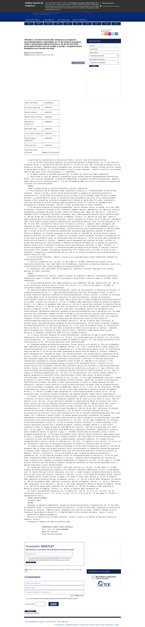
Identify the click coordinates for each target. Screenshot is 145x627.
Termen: (92, 46)
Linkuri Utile (84, 625)
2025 (38, 23)
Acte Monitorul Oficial (44, 569)
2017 (116, 23)
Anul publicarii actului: (97, 59)
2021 (77, 23)
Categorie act (48, 20)
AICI (90, 8)
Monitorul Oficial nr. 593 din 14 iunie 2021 (42, 54)
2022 (67, 23)
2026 (28, 23)
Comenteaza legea (78, 63)
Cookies (102, 625)
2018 (106, 23)
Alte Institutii (60, 569)
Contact (117, 625)
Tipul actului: (93, 52)
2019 (96, 23)
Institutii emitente (79, 20)
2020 (87, 23)
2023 (58, 23)
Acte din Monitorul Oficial (35, 621)
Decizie (54, 569)
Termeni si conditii (94, 625)
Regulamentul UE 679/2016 (62, 560)
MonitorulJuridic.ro (74, 625)
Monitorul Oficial (33, 569)
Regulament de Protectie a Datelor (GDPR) (83, 3)
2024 (48, 23)
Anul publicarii (63, 20)
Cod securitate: (30, 604)
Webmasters (110, 625)
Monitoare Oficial (33, 20)
